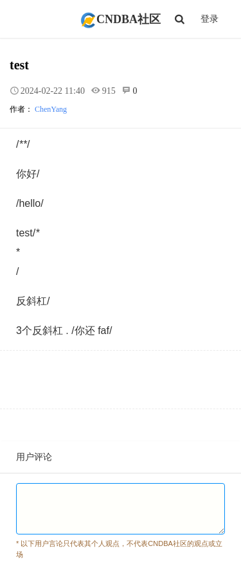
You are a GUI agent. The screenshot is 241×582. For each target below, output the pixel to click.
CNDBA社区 (120, 19)
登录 (210, 19)
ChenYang (51, 109)
